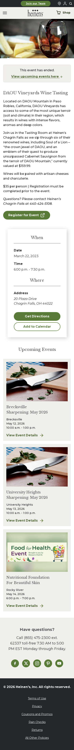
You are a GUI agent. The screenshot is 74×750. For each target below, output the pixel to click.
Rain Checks (37, 722)
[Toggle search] (71, 3)
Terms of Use (37, 698)
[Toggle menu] (5, 13)
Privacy (37, 706)
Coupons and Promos (37, 714)
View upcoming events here (37, 76)
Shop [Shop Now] (63, 12)
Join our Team (35, 3)
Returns (37, 730)
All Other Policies (37, 738)
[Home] (32, 13)
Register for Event (26, 215)
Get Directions (37, 316)
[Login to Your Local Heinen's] (65, 3)
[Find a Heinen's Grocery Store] (59, 3)
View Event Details (37, 435)
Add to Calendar (37, 326)
